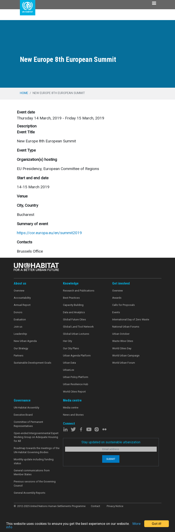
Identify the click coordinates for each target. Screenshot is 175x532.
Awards (116, 297)
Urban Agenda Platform (77, 355)
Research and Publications (78, 290)
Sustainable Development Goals (32, 362)
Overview (19, 290)
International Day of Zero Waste (130, 319)
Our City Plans (71, 348)
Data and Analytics (74, 312)
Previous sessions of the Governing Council (35, 483)
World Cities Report (74, 391)
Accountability (22, 297)
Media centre (70, 407)
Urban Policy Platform (75, 377)
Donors (18, 312)
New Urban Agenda (25, 341)
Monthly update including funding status (34, 461)
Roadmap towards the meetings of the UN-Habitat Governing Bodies (36, 450)
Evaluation (20, 319)
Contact (95, 506)
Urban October (120, 333)
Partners (18, 355)
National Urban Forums (125, 326)
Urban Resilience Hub (75, 384)
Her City (67, 341)
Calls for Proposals (123, 304)
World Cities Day (121, 348)
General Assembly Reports (29, 492)
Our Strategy (21, 348)
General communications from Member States (32, 472)
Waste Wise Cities (122, 341)
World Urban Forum (123, 362)
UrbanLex (68, 369)
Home (24, 93)
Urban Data (69, 362)
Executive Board (23, 414)
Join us (18, 326)
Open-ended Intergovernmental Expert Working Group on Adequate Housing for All (36, 437)
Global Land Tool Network (78, 326)
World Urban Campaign (126, 355)
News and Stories (73, 414)
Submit (110, 459)
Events (116, 312)
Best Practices (71, 297)
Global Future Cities (74, 319)
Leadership (20, 333)
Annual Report (22, 304)
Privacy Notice (115, 506)
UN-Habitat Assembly (26, 407)
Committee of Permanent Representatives (28, 423)
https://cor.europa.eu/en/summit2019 (49, 232)
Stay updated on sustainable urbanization (110, 442)
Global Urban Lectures (76, 333)
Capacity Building (73, 304)
